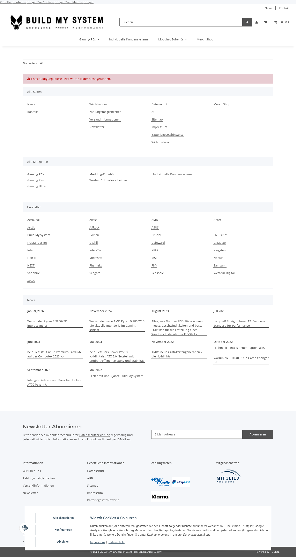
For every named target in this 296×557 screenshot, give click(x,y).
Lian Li (31, 258)
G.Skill (93, 243)
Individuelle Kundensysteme (172, 174)
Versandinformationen (104, 119)
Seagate (94, 273)
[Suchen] (181, 22)
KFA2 (154, 250)
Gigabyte (220, 243)
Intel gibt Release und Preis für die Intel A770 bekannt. (54, 382)
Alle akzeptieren (66, 521)
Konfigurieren (66, 531)
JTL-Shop (275, 552)
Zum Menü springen (79, 2)
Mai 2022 (95, 370)
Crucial (156, 235)
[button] (256, 22)
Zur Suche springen (51, 2)
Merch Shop (205, 39)
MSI (154, 258)
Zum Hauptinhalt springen (18, 2)
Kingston (220, 250)
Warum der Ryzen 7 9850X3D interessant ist (47, 323)
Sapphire (33, 273)
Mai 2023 (95, 342)
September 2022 (38, 370)
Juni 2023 (33, 342)
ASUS (155, 227)
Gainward (158, 243)
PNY (154, 265)
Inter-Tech (96, 250)
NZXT (31, 265)
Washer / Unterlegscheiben (108, 180)
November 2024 (100, 311)
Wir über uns (98, 104)
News (268, 8)
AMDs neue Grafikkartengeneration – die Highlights (176, 354)
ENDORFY (220, 235)
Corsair (94, 235)
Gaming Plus (36, 180)
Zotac (31, 281)
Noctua (218, 258)
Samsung (220, 265)
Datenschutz (120, 544)
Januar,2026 (35, 311)
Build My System (38, 235)
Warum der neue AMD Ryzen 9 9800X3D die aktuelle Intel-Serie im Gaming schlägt (117, 325)
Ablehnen (66, 542)
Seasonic (157, 273)
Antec (217, 220)
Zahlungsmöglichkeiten (105, 112)
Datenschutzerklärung (94, 435)
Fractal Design (37, 243)
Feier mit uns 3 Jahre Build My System (117, 376)
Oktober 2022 (223, 342)
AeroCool (33, 220)
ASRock (94, 227)
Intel (30, 250)
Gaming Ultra (36, 186)
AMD (154, 220)
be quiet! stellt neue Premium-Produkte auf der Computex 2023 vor (54, 354)
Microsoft (95, 258)
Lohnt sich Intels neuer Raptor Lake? (240, 348)
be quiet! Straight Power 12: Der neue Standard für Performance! (239, 323)
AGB (154, 112)
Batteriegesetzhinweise (167, 135)
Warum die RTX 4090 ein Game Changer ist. (241, 360)
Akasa (93, 220)
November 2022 (162, 342)
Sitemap (157, 119)
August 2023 (160, 311)
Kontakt (284, 8)
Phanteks (95, 265)
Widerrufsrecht (161, 142)
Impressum (101, 544)
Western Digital (224, 273)
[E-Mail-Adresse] (197, 434)
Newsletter (96, 127)
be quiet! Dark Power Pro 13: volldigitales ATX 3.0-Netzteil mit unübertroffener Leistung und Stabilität (116, 356)
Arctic (31, 227)
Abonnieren (258, 434)
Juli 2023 (219, 311)
